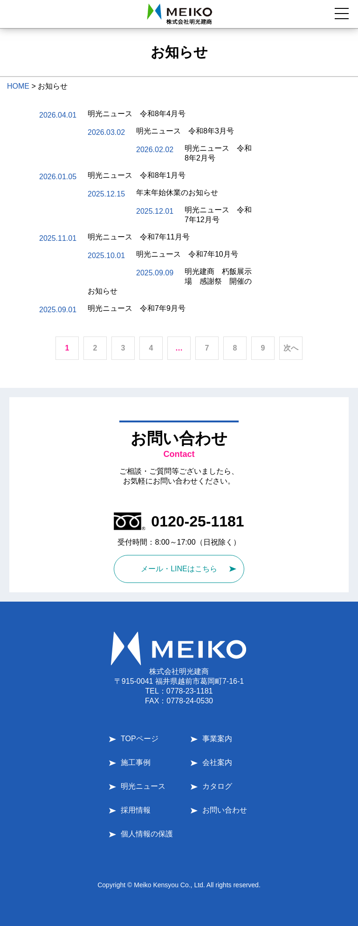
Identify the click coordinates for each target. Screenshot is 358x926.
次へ (290, 348)
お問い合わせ (224, 810)
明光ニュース (143, 786)
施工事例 (136, 762)
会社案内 (217, 762)
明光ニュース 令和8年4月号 (137, 114)
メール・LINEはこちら (179, 569)
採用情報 (136, 810)
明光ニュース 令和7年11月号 (139, 237)
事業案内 (217, 739)
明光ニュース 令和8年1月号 (137, 175)
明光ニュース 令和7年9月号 (137, 308)
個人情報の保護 (147, 834)
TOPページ (139, 739)
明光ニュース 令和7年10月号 (187, 254)
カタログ (217, 786)
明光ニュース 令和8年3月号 (185, 131)
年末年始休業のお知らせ (177, 192)
